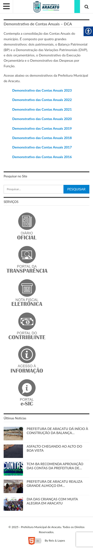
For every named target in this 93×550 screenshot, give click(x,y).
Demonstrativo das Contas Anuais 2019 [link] (42, 128)
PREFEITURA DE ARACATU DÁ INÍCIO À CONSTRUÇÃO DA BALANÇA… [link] (57, 431)
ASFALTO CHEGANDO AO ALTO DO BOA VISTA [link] (54, 448)
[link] (46, 6)
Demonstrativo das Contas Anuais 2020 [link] (42, 119)
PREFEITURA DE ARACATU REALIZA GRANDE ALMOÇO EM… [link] (54, 483)
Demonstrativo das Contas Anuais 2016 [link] (42, 157)
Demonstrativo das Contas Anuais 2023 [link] (42, 90)
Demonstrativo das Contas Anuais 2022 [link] (42, 100)
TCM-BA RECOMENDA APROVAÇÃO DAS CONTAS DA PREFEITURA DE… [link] (55, 466)
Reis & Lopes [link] (57, 540)
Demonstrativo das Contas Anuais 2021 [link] (42, 109)
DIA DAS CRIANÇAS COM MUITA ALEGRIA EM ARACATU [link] (52, 501)
